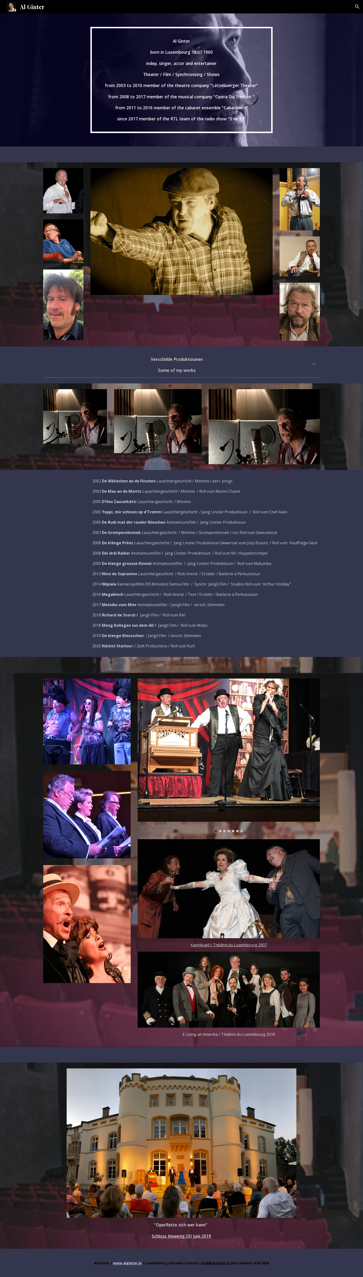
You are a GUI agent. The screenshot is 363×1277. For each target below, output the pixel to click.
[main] (181, 80)
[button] (357, 6)
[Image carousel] (229, 755)
